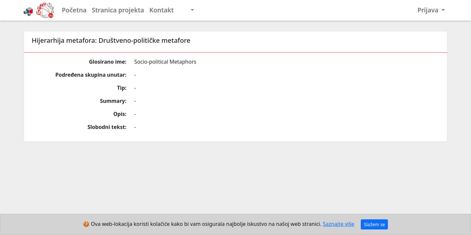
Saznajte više (338, 223)
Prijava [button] (428, 10)
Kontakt (161, 10)
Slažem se (374, 224)
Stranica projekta (118, 10)
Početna (74, 10)
